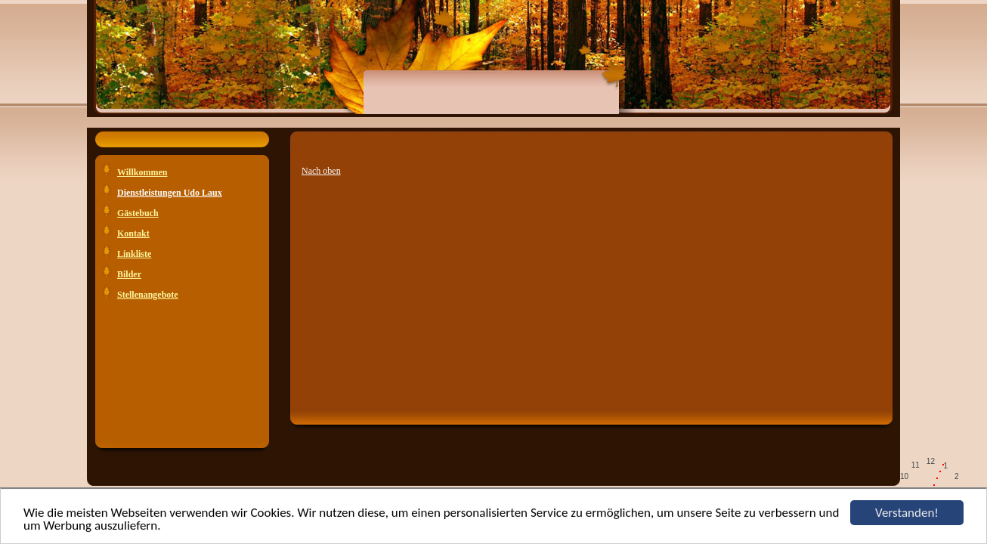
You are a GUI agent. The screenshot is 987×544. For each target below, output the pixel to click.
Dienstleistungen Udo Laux (169, 192)
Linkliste (134, 254)
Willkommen (142, 172)
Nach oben (321, 170)
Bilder (129, 274)
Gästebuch (138, 213)
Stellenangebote (147, 294)
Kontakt (133, 233)
